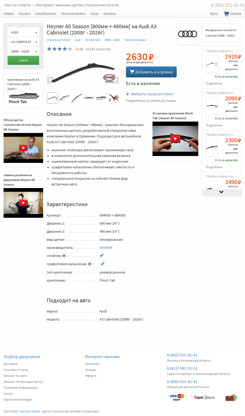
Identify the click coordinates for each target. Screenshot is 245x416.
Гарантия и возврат (73, 13)
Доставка (24, 13)
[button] (52, 80)
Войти (214, 13)
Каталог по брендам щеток (23, 381)
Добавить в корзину (151, 72)
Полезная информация (20, 387)
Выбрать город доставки (149, 93)
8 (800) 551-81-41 (182, 355)
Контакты (109, 13)
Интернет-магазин (102, 356)
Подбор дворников (22, 356)
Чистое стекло (61, 5)
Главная (9, 13)
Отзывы (90, 370)
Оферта (90, 375)
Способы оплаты (45, 13)
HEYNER (106, 247)
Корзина (232, 14)
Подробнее (214, 83)
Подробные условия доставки (151, 100)
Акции (95, 13)
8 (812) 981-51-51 (182, 368)
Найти (23, 60)
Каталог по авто (15, 375)
